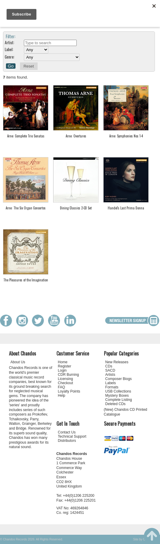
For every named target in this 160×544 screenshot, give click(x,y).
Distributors (67, 441)
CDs (108, 366)
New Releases (116, 362)
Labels (110, 383)
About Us (17, 362)
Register (64, 366)
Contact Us (67, 432)
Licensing (65, 379)
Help (61, 395)
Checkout (65, 383)
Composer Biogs (118, 379)
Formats (112, 387)
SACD (110, 370)
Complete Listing (118, 400)
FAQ (61, 387)
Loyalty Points (69, 391)
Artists (110, 375)
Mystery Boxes (117, 395)
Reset (29, 66)
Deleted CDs (115, 404)
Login (62, 370)
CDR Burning (68, 375)
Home (62, 362)
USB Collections (118, 391)
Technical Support (72, 436)
